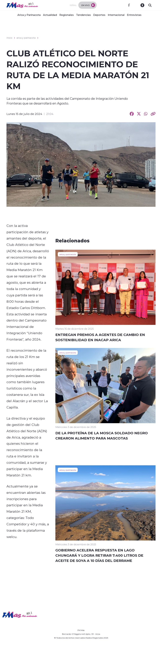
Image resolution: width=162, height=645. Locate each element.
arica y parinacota (26, 38)
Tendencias (83, 14)
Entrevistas (134, 14)
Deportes (99, 14)
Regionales (66, 14)
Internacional (116, 14)
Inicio (9, 38)
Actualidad (50, 14)
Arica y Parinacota (29, 14)
